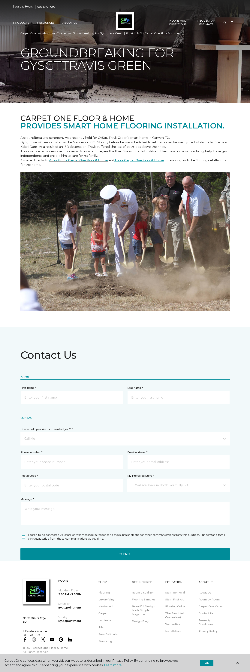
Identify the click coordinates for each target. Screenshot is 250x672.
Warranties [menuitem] (172, 624)
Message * (27, 499)
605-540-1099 (46, 6)
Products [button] (21, 22)
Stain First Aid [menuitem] (174, 599)
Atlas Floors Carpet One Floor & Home (78, 160)
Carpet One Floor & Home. (50, 648)
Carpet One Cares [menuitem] (211, 606)
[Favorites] (232, 23)
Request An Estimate (206, 22)
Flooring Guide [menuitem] (175, 606)
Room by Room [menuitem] (209, 599)
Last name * (135, 388)
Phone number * (31, 452)
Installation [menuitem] (173, 631)
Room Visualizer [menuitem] (143, 592)
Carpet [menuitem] (103, 613)
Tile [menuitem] (101, 627)
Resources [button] (46, 22)
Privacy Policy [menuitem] (208, 631)
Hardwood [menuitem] (105, 606)
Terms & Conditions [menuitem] (206, 622)
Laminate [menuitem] (104, 620)
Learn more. (113, 665)
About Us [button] (69, 22)
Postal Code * (29, 475)
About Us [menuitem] (205, 592)
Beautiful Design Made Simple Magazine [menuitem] (143, 610)
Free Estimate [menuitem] (108, 634)
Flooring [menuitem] (104, 592)
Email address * (137, 452)
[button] (224, 23)
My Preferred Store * (140, 475)
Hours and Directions (178, 22)
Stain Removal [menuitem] (175, 592)
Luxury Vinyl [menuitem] (106, 599)
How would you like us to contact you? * (46, 429)
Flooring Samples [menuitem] (143, 599)
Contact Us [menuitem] (206, 613)
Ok (207, 662)
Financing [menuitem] (105, 641)
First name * (28, 388)
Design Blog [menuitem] (140, 621)
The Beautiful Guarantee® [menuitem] (174, 615)
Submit (124, 554)
